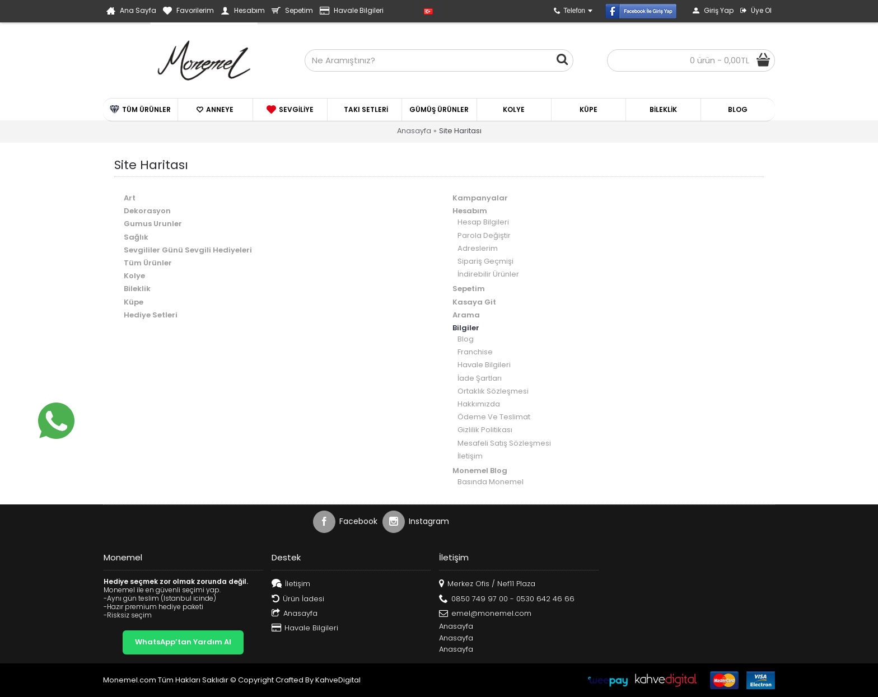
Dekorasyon (147, 210)
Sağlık (136, 237)
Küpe (133, 302)
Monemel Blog (479, 470)
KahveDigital (338, 680)
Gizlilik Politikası (484, 429)
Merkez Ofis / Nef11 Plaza (487, 584)
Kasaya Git (474, 302)
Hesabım (469, 210)
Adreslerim (477, 248)
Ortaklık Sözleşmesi (493, 391)
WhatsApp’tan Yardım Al (183, 642)
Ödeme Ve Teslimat (493, 416)
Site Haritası (460, 130)
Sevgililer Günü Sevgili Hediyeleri (188, 250)
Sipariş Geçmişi (485, 261)
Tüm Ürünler (148, 263)
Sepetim (468, 288)
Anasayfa (414, 130)
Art (130, 198)
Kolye (134, 275)
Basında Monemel (490, 481)
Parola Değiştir (484, 235)
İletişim (470, 456)
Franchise (475, 352)
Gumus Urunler (153, 223)
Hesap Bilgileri (483, 222)
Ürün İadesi (298, 599)
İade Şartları (479, 378)
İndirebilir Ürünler (488, 274)
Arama (466, 315)
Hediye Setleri (151, 315)
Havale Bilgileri (484, 364)
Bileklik (137, 288)
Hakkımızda (478, 404)
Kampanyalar (480, 198)
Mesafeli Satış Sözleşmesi (504, 443)
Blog (465, 339)
